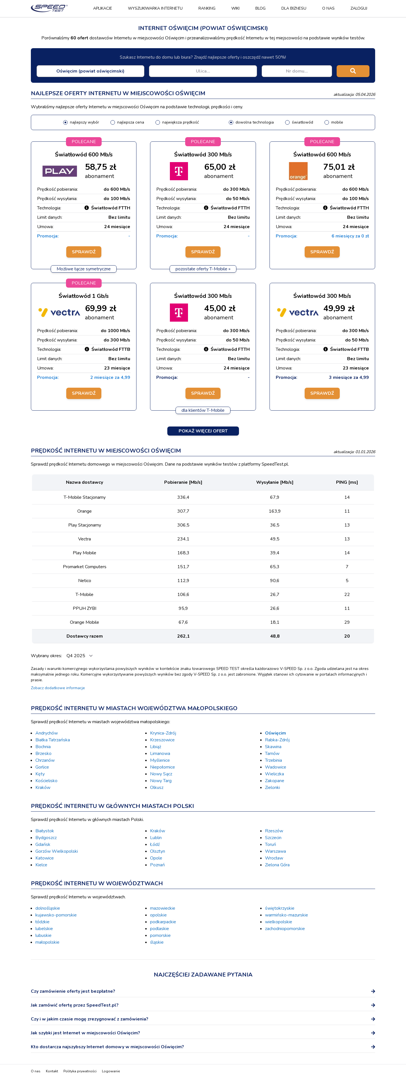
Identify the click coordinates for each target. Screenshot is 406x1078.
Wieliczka (274, 774)
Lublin (156, 838)
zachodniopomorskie (285, 929)
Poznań (157, 865)
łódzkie (42, 922)
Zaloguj (359, 8)
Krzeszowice (162, 740)
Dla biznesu (293, 8)
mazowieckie (162, 908)
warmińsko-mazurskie (286, 915)
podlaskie (159, 929)
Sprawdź (84, 252)
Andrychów (46, 733)
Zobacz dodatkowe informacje (58, 688)
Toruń (270, 844)
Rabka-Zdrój (277, 740)
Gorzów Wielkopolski (56, 851)
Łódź (155, 844)
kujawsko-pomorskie (56, 915)
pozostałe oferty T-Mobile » (203, 269)
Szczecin (273, 838)
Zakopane (274, 781)
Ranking (206, 8)
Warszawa (275, 851)
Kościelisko (46, 781)
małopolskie (47, 942)
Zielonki (272, 787)
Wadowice (275, 767)
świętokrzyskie (279, 908)
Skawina (273, 747)
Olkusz (156, 787)
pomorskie (160, 935)
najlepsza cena (130, 122)
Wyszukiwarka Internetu (155, 8)
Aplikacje (102, 8)
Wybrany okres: (47, 656)
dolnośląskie (47, 908)
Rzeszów (274, 831)
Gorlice (42, 767)
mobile (337, 122)
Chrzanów (45, 760)
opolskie (158, 915)
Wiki (235, 8)
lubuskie (43, 935)
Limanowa (160, 753)
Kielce (41, 865)
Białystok (44, 831)
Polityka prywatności (80, 1071)
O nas (328, 8)
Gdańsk (42, 844)
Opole (156, 858)
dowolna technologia (255, 122)
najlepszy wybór (84, 122)
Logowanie (111, 1071)
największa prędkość (180, 122)
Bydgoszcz (46, 838)
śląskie (157, 942)
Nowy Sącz (161, 774)
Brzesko (43, 753)
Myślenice (160, 760)
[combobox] (90, 71)
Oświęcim (275, 733)
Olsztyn (157, 851)
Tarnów (272, 753)
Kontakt (52, 1071)
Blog (260, 8)
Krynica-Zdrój (163, 733)
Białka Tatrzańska (52, 740)
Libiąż (155, 747)
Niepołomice (162, 767)
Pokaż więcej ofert (203, 431)
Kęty (40, 774)
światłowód (302, 122)
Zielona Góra (277, 865)
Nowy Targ (161, 781)
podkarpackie (163, 922)
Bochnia (43, 747)
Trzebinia (273, 760)
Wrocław (274, 858)
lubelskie (44, 929)
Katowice (44, 858)
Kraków (42, 787)
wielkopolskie (278, 922)
